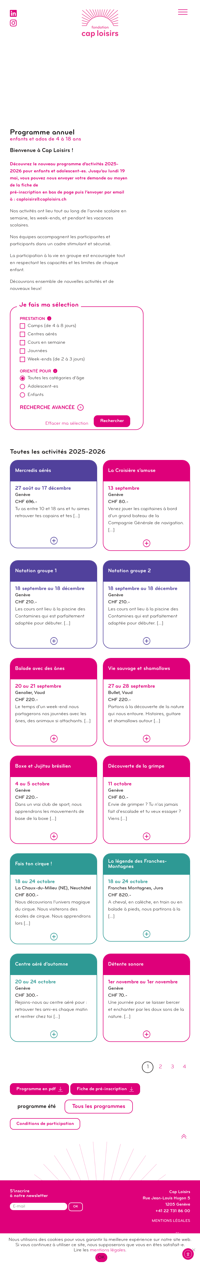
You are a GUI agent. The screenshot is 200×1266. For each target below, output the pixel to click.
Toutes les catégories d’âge (56, 378)
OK (101, 1257)
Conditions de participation (45, 1123)
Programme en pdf (39, 1089)
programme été (36, 1106)
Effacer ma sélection (66, 423)
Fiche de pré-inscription (105, 1089)
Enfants (35, 394)
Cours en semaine (46, 342)
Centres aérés (42, 334)
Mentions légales (171, 1221)
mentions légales (107, 1250)
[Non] (193, 1249)
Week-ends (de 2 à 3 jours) (56, 359)
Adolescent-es (43, 386)
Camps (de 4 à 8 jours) (52, 325)
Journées (37, 350)
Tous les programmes (98, 1106)
